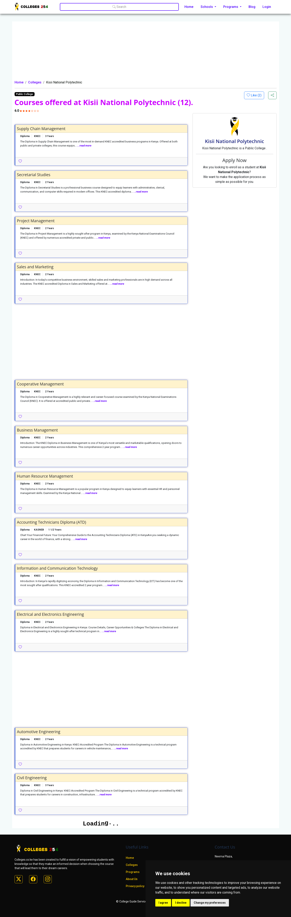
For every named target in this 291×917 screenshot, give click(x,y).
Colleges (34, 82)
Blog (252, 7)
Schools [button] (207, 7)
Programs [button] (231, 7)
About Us (132, 879)
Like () (255, 95)
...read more (84, 145)
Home (188, 7)
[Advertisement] (145, 49)
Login (266, 7)
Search (119, 7)
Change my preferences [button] (210, 902)
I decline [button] (180, 902)
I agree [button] (163, 902)
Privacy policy (135, 886)
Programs (133, 872)
